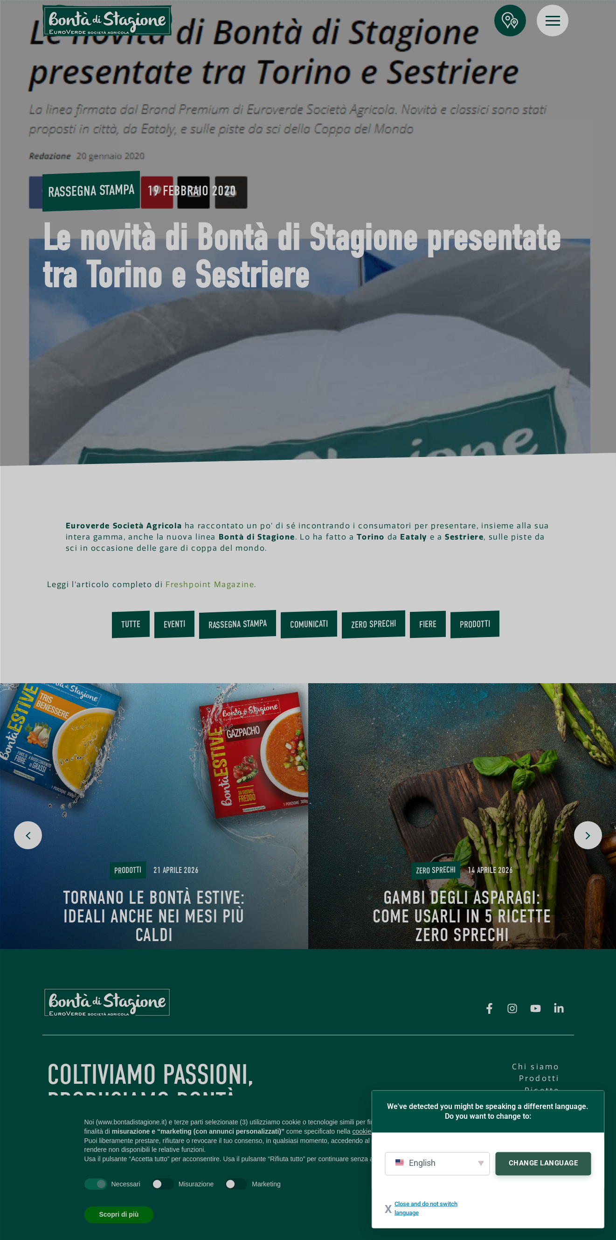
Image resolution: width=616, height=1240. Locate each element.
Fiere (427, 624)
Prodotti (475, 624)
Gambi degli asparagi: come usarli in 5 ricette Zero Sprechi (462, 916)
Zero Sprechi (373, 624)
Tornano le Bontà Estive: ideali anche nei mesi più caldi (154, 916)
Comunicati (309, 624)
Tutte (130, 624)
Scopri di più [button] (119, 1214)
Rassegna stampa (91, 191)
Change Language (543, 1162)
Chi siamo (536, 1066)
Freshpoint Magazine (210, 584)
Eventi (174, 624)
